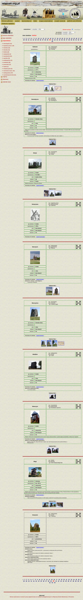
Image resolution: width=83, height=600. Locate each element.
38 (45, 40)
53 (81, 40)
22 (67, 38)
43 (57, 40)
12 (43, 38)
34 (36, 40)
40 (50, 40)
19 (60, 38)
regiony (5, 76)
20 (62, 38)
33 (33, 40)
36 (40, 40)
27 (79, 38)
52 (78, 40)
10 (39, 38)
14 (48, 38)
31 (29, 40)
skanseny (5, 79)
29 (24, 40)
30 (26, 40)
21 (65, 38)
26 (76, 38)
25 (74, 38)
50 (74, 40)
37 (43, 40)
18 (58, 38)
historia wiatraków (8, 35)
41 (52, 40)
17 (55, 38)
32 (31, 40)
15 (50, 38)
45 (62, 40)
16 (53, 38)
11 (41, 38)
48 (69, 40)
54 (52, 41)
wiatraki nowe (7, 82)
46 (64, 40)
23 (69, 38)
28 (81, 38)
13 (46, 38)
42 (55, 40)
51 (76, 40)
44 (59, 40)
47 (67, 40)
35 (38, 40)
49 (71, 40)
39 (47, 40)
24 (72, 38)
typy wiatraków (7, 38)
